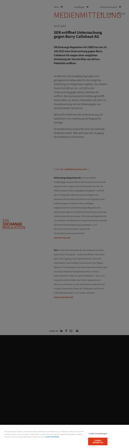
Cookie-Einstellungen (97, 435)
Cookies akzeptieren (98, 443)
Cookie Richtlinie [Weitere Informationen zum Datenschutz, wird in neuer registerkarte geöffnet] (52, 438)
